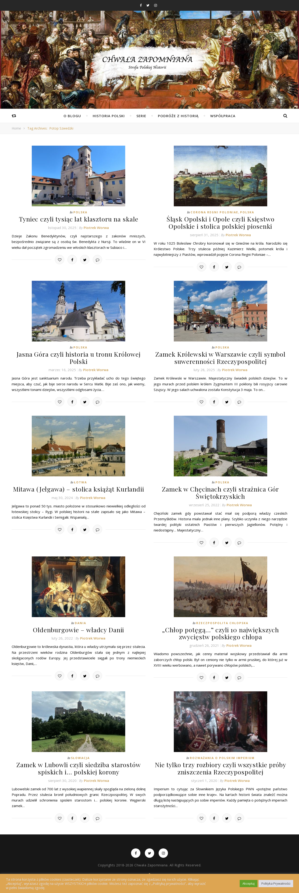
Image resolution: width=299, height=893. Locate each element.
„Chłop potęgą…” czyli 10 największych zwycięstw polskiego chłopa (220, 630)
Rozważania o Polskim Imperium (222, 754)
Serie (141, 115)
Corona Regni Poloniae (214, 212)
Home (16, 128)
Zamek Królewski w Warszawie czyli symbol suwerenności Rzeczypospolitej (220, 356)
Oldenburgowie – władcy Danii (78, 627)
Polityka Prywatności (275, 883)
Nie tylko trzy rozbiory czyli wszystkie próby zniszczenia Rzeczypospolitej (220, 764)
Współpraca (222, 115)
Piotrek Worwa (96, 227)
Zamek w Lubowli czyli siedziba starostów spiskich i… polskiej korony (78, 764)
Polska (80, 212)
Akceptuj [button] (248, 883)
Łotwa (80, 480)
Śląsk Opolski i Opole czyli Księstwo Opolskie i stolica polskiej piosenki (220, 222)
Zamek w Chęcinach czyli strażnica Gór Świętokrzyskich (220, 490)
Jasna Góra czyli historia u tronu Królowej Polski (78, 356)
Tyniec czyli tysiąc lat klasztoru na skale (78, 219)
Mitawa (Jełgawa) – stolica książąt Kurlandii (78, 487)
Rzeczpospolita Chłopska (222, 620)
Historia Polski (109, 115)
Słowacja (80, 754)
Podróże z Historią (178, 115)
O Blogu (72, 115)
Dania (80, 620)
